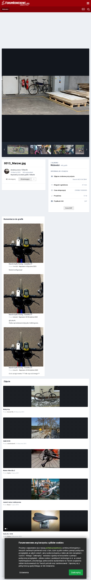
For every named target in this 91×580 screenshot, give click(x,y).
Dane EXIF (68, 208)
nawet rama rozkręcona (12, 502)
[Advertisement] (45, 30)
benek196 (10, 412)
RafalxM (15, 317)
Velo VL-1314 (8, 534)
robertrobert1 (11, 443)
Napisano (27, 266)
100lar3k (24, 170)
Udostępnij (11, 179)
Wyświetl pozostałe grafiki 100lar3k (23, 175)
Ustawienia (24, 572)
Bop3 (8, 505)
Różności (55, 165)
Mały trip (6, 409)
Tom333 (15, 266)
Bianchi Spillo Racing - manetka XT (20, 264)
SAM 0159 (6, 441)
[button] (4, 149)
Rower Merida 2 (9, 470)
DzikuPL (15, 370)
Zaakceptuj (76, 572)
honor (9, 536)
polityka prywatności (54, 548)
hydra (9, 473)
